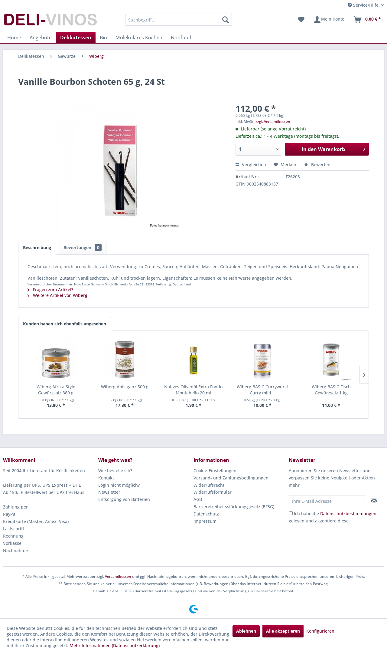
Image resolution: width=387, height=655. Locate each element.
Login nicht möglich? (119, 485)
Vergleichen (251, 164)
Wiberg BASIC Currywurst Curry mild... (262, 390)
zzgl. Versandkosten (272, 121)
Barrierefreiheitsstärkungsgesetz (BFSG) (234, 506)
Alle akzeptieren (283, 631)
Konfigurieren (320, 631)
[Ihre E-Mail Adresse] (327, 501)
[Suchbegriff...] (178, 20)
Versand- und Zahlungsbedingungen (231, 478)
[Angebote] (40, 37)
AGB (198, 499)
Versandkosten (118, 576)
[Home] (14, 37)
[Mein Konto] (328, 20)
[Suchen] (225, 20)
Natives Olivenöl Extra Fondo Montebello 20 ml (193, 390)
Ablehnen (246, 631)
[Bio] (103, 37)
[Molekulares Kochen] (139, 37)
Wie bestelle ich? (115, 470)
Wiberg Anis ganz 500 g (124, 387)
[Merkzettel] (301, 20)
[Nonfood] (181, 37)
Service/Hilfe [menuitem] (364, 5)
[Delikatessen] (76, 37)
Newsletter (109, 492)
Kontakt (106, 478)
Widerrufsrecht (209, 485)
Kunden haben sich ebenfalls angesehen (64, 324)
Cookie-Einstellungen (215, 470)
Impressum (205, 521)
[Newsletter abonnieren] (374, 500)
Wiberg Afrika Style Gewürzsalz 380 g (56, 390)
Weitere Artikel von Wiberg (57, 295)
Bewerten (317, 164)
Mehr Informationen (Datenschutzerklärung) (115, 645)
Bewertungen (82, 247)
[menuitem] (178, 20)
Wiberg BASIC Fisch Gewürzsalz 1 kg (331, 390)
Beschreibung (37, 247)
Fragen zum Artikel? (50, 289)
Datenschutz (206, 514)
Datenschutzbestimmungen (348, 513)
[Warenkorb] (367, 20)
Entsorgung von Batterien (124, 499)
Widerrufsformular (213, 492)
